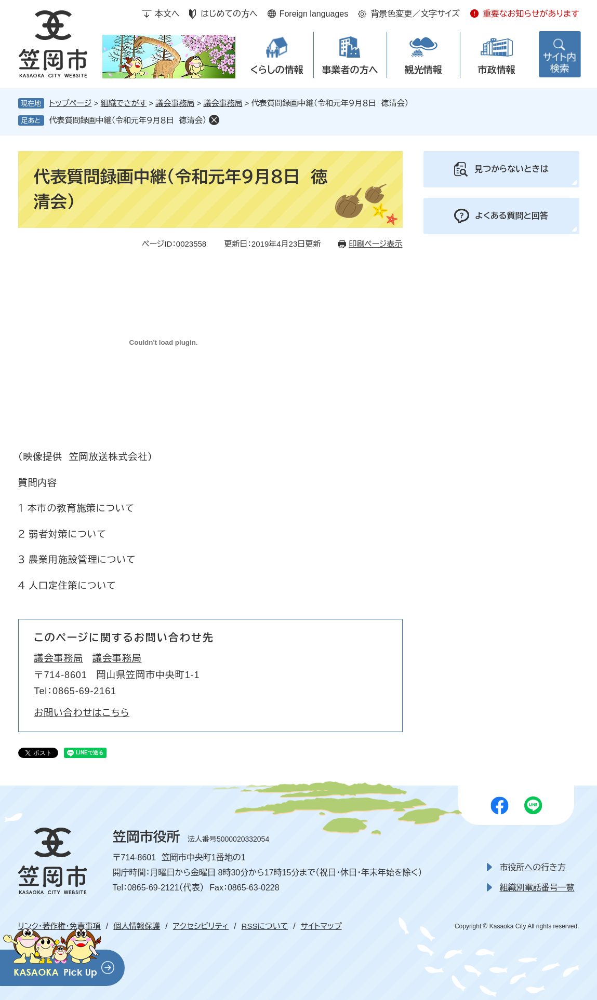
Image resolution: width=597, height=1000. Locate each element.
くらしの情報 (276, 70)
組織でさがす (124, 103)
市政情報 (496, 70)
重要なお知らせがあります (531, 13)
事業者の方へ (350, 70)
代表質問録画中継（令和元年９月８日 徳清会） (128, 120)
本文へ (167, 13)
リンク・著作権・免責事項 (59, 926)
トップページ (70, 103)
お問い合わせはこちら (82, 713)
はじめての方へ (229, 13)
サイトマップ (321, 926)
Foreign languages (314, 13)
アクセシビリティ (201, 926)
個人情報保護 (136, 926)
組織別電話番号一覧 (537, 887)
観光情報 (423, 70)
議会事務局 (174, 103)
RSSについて (265, 926)
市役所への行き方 (533, 867)
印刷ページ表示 (375, 243)
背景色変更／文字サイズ (415, 13)
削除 (214, 120)
